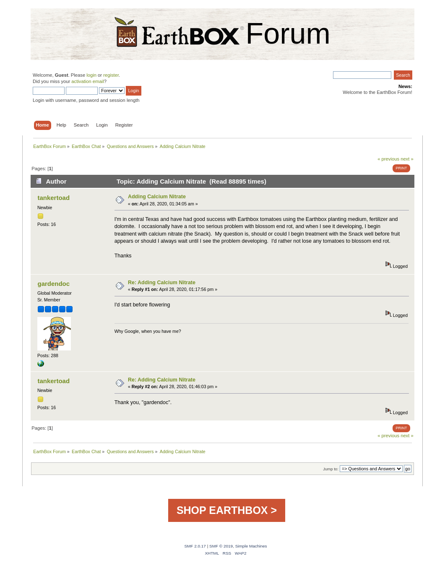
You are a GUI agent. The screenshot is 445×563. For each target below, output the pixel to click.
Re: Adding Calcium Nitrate (161, 282)
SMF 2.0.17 (195, 546)
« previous (388, 158)
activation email (87, 81)
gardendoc (54, 283)
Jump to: (330, 469)
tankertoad (54, 197)
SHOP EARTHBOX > (227, 510)
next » (407, 158)
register (111, 75)
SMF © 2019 (221, 546)
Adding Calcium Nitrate (157, 197)
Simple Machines (251, 546)
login (91, 75)
